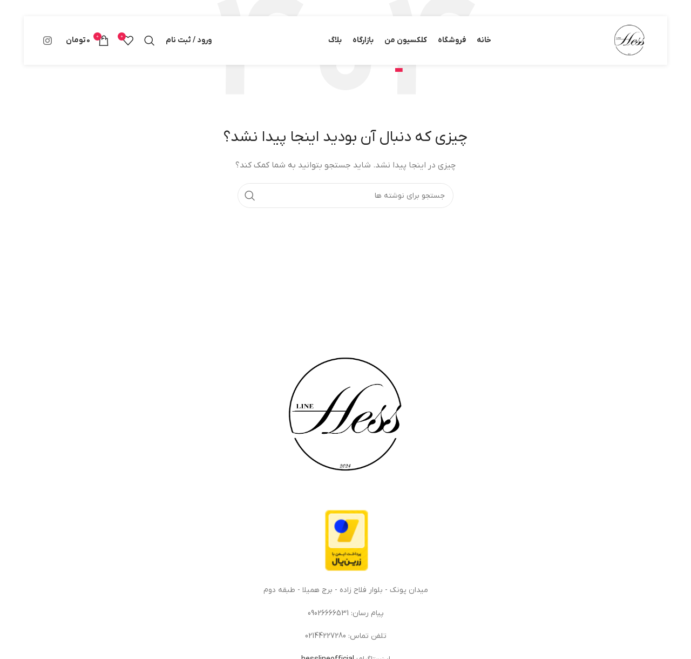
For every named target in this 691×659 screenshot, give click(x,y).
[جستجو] (149, 40)
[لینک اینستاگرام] (47, 40)
